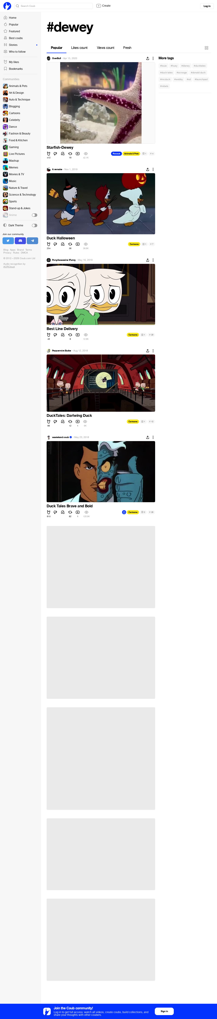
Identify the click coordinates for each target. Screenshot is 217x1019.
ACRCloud (9, 266)
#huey (174, 65)
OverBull (56, 58)
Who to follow (14, 51)
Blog (5, 249)
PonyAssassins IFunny (64, 260)
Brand (20, 249)
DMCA (24, 252)
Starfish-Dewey (60, 147)
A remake (57, 169)
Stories (20, 45)
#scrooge (182, 72)
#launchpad (201, 79)
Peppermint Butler (61, 351)
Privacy (7, 252)
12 (151, 421)
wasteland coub (60, 437)
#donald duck (198, 72)
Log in (207, 6)
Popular (10, 24)
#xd (189, 79)
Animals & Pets (131, 153)
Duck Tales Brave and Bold (70, 506)
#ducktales (199, 65)
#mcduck (165, 79)
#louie (163, 65)
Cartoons (134, 244)
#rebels (164, 86)
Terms (28, 249)
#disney (185, 65)
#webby (178, 79)
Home (9, 17)
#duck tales (166, 72)
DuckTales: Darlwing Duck (69, 415)
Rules (16, 252)
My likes (11, 62)
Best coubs (13, 38)
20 (151, 334)
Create (103, 5)
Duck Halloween (61, 238)
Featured (11, 31)
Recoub (116, 153)
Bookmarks (13, 69)
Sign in (164, 1011)
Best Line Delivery (62, 328)
